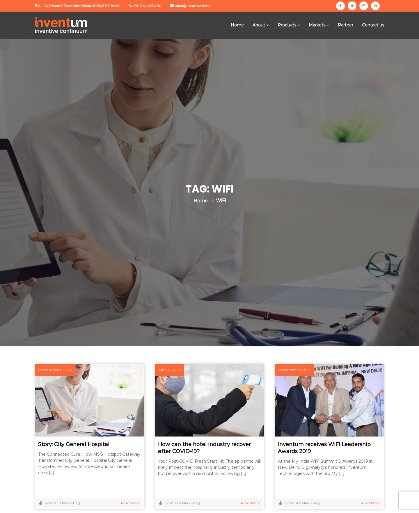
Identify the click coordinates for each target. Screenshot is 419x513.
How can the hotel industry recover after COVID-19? (204, 448)
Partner (345, 25)
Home (237, 25)
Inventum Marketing (62, 503)
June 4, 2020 (169, 370)
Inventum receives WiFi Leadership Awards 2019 (324, 448)
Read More (130, 503)
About (259, 25)
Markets (317, 25)
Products (287, 25)
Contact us (373, 25)
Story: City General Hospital (73, 444)
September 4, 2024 (55, 370)
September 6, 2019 (294, 370)
